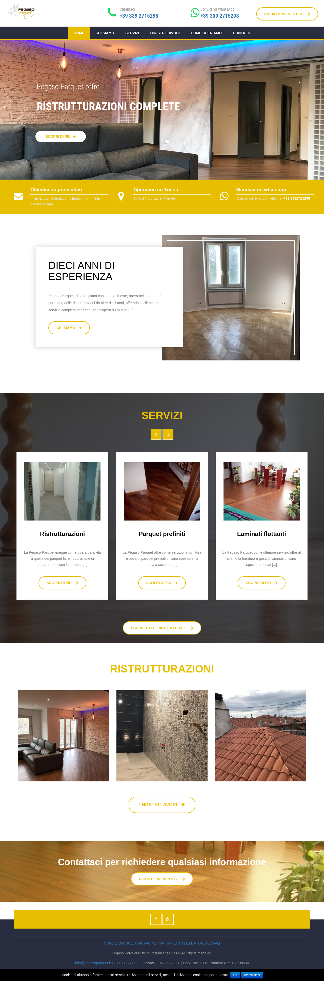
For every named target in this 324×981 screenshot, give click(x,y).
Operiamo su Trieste (156, 189)
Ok (235, 975)
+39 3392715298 (296, 198)
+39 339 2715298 (139, 16)
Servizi (132, 33)
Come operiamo (206, 33)
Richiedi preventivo (287, 14)
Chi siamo (104, 33)
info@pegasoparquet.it (93, 963)
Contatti (241, 33)
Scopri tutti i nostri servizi (162, 628)
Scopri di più (62, 583)
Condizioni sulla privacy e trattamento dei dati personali (162, 943)
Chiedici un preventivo (56, 189)
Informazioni (252, 975)
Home (79, 33)
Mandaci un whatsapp (261, 189)
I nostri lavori (164, 33)
